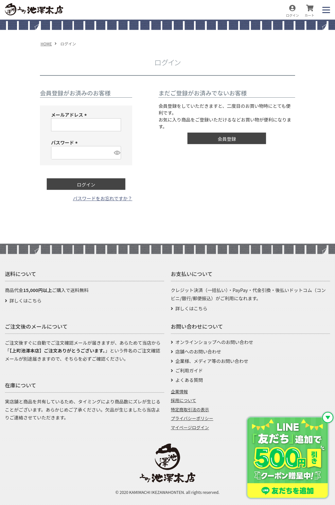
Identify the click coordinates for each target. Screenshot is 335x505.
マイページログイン (190, 427)
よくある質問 (189, 380)
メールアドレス (70, 114)
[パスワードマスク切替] (116, 152)
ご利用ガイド (189, 370)
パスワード (65, 142)
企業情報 (179, 391)
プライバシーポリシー (192, 418)
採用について (183, 400)
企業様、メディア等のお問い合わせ (211, 361)
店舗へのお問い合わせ (198, 351)
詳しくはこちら (25, 300)
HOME (46, 43)
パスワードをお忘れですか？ (102, 198)
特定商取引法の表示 (190, 409)
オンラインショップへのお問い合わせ (214, 342)
